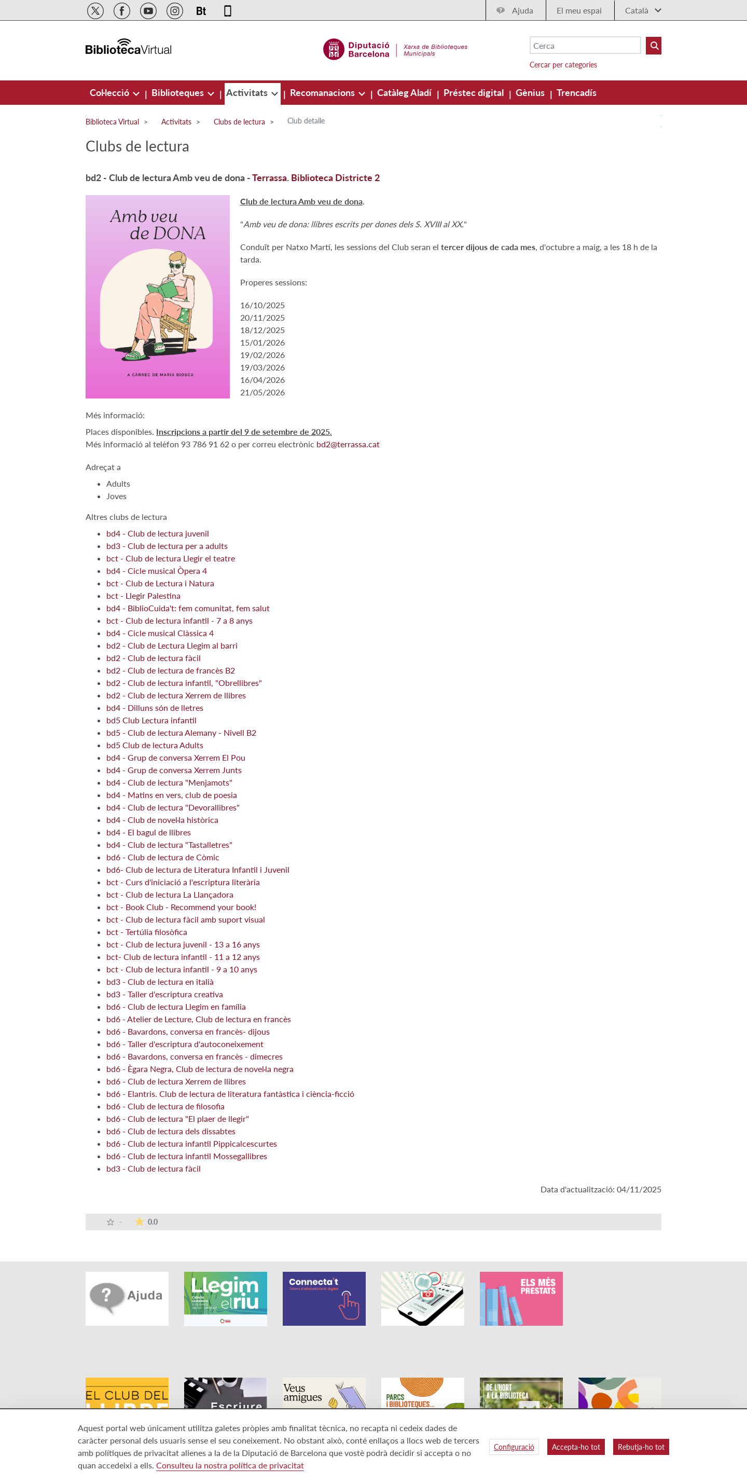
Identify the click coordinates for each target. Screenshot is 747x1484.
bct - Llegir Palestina (143, 595)
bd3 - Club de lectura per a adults (167, 546)
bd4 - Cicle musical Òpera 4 (156, 570)
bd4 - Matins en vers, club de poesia (171, 795)
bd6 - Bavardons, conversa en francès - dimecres (194, 1056)
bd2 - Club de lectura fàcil (153, 658)
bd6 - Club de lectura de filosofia (165, 1106)
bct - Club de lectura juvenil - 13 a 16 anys (183, 944)
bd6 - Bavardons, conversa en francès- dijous (188, 1031)
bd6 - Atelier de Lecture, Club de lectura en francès (198, 1019)
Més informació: (115, 415)
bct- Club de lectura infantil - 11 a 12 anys (183, 956)
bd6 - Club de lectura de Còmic (162, 857)
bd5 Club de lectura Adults (154, 745)
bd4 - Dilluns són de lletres (154, 707)
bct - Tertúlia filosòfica (146, 932)
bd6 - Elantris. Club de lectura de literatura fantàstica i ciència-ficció (230, 1093)
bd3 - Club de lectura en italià (160, 981)
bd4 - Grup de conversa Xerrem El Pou (175, 757)
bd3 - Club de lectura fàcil (153, 1168)
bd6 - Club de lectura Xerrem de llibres (176, 1081)
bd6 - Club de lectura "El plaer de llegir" (177, 1118)
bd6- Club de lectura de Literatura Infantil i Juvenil (197, 869)
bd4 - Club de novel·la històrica (162, 820)
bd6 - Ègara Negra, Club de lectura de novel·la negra (200, 1069)
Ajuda (522, 10)
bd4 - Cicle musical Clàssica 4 (160, 633)
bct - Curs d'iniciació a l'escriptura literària (183, 882)
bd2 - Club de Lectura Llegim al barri (172, 645)
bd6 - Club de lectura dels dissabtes (171, 1131)
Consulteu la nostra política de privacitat (230, 1465)
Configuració (514, 1446)
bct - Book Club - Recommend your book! (181, 907)
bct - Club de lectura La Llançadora (169, 894)
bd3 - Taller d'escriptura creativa (164, 994)
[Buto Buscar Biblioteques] (653, 45)
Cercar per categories (563, 64)
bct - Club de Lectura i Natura (160, 583)
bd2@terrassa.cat (348, 444)
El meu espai (579, 10)
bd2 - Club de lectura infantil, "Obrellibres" (184, 683)
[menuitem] (110, 92)
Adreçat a (103, 467)
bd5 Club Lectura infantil (151, 720)
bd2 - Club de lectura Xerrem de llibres (176, 695)
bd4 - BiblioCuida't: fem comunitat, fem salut (188, 608)
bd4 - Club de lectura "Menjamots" (169, 782)
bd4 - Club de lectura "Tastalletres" (169, 844)
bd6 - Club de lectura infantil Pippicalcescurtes (191, 1143)
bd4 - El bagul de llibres (148, 832)
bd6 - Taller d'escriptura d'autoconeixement (185, 1044)
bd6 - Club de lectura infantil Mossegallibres (186, 1156)
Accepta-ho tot (576, 1446)
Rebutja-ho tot (641, 1446)
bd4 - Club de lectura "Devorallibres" (173, 807)
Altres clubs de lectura (126, 516)
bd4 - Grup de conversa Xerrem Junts (174, 770)
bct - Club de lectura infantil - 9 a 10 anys (181, 969)
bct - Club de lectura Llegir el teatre (170, 558)
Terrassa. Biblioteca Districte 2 (316, 177)
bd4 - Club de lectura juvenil (157, 533)
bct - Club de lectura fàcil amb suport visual (185, 919)
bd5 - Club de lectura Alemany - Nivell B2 (181, 732)
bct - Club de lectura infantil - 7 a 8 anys (179, 620)
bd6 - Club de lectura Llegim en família (176, 1006)
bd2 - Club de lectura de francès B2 (170, 670)
